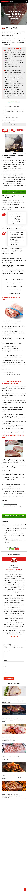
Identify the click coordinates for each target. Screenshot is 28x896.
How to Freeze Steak (9, 372)
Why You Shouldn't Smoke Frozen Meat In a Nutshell (12, 112)
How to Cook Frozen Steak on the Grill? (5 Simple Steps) (12, 797)
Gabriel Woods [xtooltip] (14, 27)
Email (5, 666)
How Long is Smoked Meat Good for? (13, 508)
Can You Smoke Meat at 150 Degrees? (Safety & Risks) (13, 720)
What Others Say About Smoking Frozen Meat (13, 109)
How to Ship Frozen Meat (10, 504)
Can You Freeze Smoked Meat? (9, 120)
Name (5, 660)
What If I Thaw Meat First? (8, 115)
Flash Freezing (6, 122)
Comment (7, 651)
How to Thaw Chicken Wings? (12, 374)
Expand (14, 124)
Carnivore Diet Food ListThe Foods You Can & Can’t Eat (9, 739)
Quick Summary (6, 104)
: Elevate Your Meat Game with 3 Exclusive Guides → (14, 192)
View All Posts (14, 636)
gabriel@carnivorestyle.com (14, 569)
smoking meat (14, 393)
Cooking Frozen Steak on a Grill (16, 432)
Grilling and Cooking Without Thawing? (11, 117)
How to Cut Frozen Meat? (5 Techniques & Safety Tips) (12, 759)
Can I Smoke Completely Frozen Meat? (11, 106)
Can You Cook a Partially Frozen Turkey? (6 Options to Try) (12, 701)
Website (6, 672)
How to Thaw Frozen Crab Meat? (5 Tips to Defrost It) (12, 778)
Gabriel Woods (14, 565)
